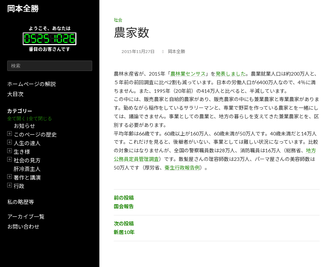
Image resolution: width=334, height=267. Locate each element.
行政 (19, 186)
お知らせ (24, 126)
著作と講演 (27, 177)
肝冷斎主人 (27, 169)
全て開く (16, 118)
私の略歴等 (20, 202)
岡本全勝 (23, 8)
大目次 (15, 94)
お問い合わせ (23, 226)
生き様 (22, 151)
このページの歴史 (35, 134)
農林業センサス (188, 74)
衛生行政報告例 (182, 168)
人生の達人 (27, 143)
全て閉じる (40, 118)
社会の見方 (27, 160)
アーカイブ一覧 (25, 216)
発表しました (231, 74)
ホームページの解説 (31, 84)
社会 (118, 20)
